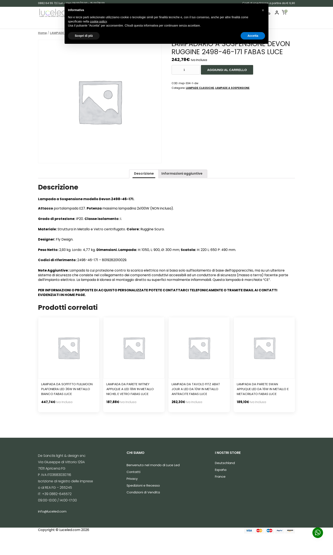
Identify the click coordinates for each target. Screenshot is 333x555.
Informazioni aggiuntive (181, 173)
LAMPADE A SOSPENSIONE (232, 88)
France (220, 476)
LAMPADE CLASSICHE (200, 88)
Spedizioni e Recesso (143, 485)
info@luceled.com (52, 511)
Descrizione (144, 173)
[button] (263, 10)
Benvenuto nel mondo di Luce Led (153, 465)
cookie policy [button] (98, 21)
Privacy (132, 478)
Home (42, 33)
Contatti (133, 472)
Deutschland (225, 463)
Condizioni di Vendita (143, 492)
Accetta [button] (252, 35)
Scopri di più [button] (84, 35)
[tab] (144, 174)
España (220, 469)
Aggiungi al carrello (227, 70)
